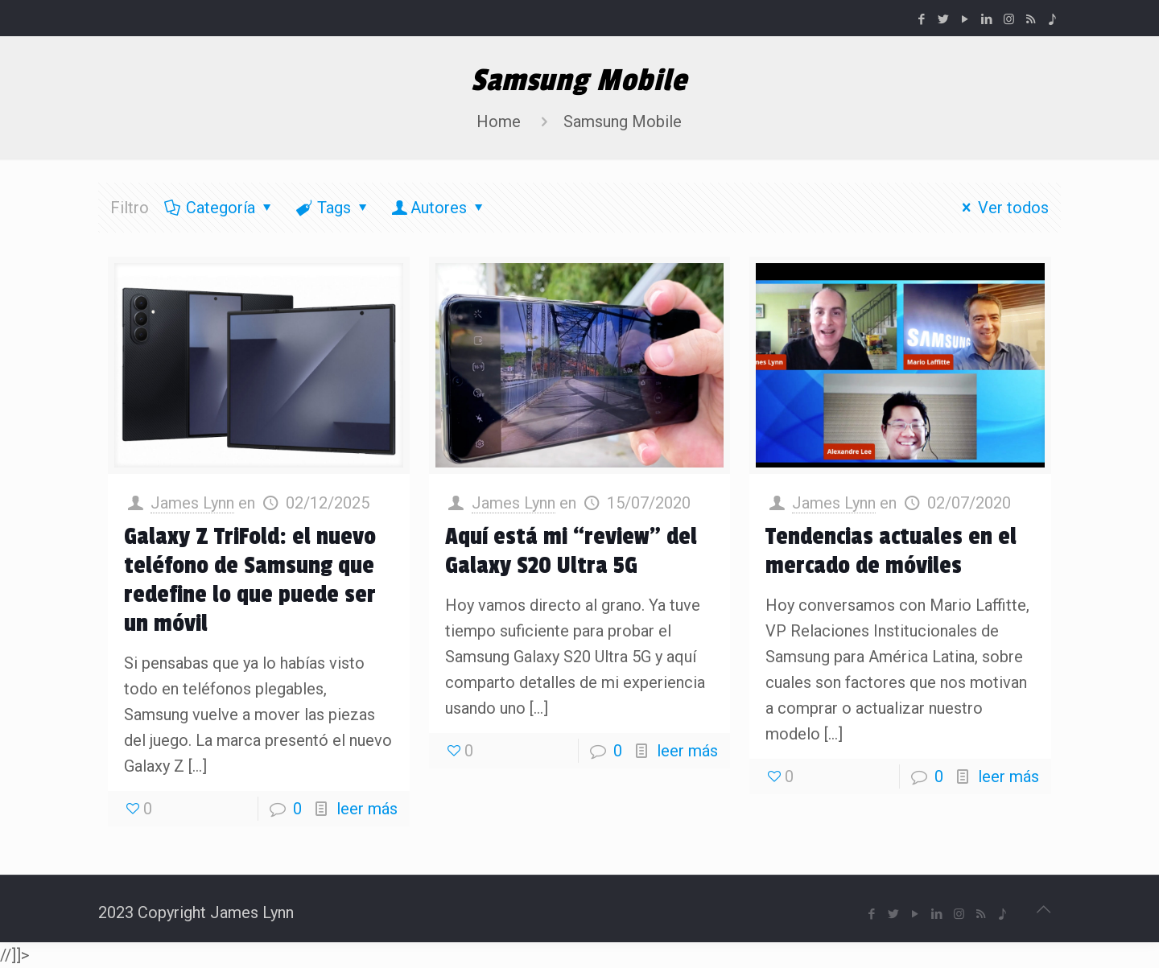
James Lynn (192, 503)
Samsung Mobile (622, 121)
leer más (367, 808)
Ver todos (1002, 207)
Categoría (219, 207)
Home (498, 121)
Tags (332, 207)
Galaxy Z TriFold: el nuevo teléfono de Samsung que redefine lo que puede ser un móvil (250, 580)
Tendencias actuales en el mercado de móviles (891, 551)
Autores (438, 207)
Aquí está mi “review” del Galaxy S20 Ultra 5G (571, 551)
